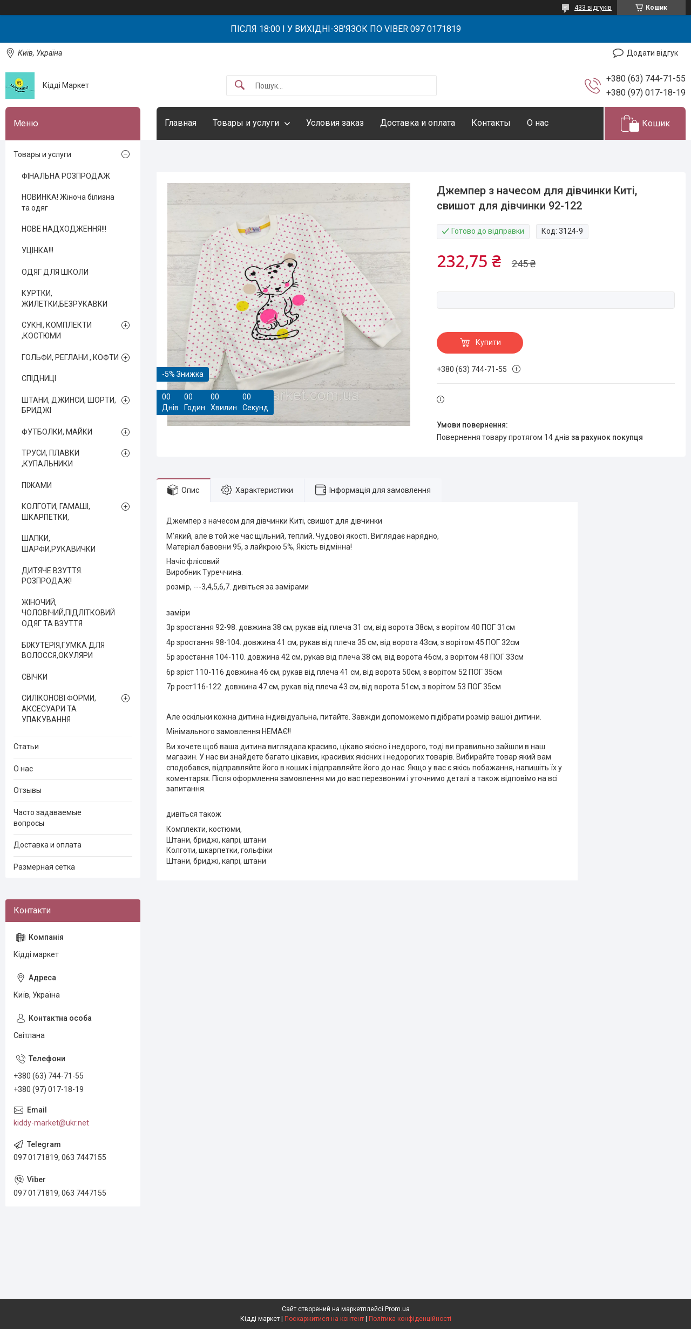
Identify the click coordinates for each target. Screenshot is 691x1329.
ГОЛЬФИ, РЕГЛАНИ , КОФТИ (70, 357)
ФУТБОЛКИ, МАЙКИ (57, 432)
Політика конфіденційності (410, 1319)
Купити (488, 342)
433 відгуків (593, 7)
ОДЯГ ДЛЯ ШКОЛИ (55, 272)
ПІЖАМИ (37, 485)
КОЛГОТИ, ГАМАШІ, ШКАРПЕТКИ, (56, 511)
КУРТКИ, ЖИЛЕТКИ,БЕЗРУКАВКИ (64, 298)
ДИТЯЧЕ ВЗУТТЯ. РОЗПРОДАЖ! (52, 576)
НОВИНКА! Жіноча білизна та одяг (68, 202)
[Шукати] (239, 85)
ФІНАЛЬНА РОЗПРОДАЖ (66, 176)
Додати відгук (652, 53)
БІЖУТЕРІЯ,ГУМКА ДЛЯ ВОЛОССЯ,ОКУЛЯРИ (63, 650)
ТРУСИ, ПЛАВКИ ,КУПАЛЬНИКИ (50, 458)
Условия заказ (335, 123)
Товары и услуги (246, 123)
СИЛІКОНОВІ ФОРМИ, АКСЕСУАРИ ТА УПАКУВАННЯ (59, 708)
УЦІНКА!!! (37, 250)
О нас (537, 123)
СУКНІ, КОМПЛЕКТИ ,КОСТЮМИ (57, 330)
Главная (181, 123)
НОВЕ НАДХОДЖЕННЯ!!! (64, 229)
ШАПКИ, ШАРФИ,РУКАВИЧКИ (59, 543)
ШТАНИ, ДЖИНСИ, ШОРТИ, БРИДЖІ (69, 405)
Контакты (491, 123)
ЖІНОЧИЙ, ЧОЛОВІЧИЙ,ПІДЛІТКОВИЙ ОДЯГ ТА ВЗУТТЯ (68, 613)
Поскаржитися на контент (324, 1319)
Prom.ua (397, 1309)
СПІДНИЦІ (39, 378)
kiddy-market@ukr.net (51, 1122)
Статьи (26, 746)
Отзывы (27, 790)
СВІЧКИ (35, 677)
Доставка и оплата (417, 123)
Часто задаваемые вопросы (47, 818)
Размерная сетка (44, 867)
